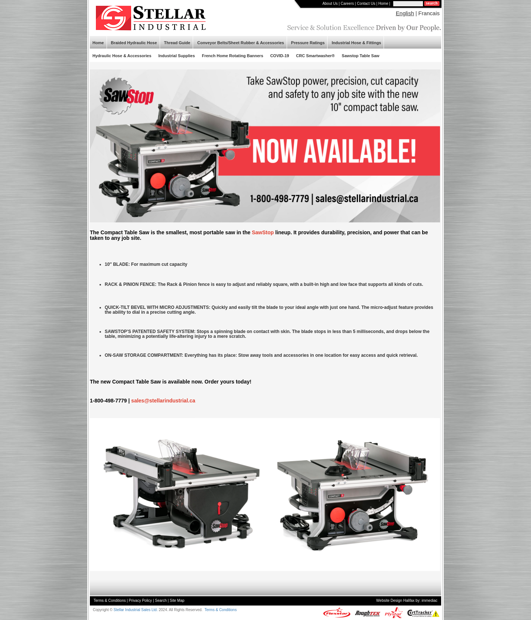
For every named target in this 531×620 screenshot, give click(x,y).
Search (161, 600)
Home (383, 3)
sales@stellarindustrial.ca (163, 401)
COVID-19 (279, 55)
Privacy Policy (140, 600)
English (405, 13)
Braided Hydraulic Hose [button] (134, 42)
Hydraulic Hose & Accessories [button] (122, 55)
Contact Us (366, 3)
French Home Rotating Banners (232, 55)
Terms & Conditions (110, 600)
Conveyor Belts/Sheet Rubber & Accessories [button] (240, 42)
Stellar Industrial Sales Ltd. (136, 610)
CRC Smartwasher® (315, 55)
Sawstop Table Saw (360, 55)
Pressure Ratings (308, 42)
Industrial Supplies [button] (176, 55)
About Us (330, 3)
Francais (429, 13)
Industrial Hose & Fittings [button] (356, 42)
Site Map (177, 600)
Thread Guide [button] (177, 42)
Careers (347, 3)
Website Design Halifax (395, 600)
